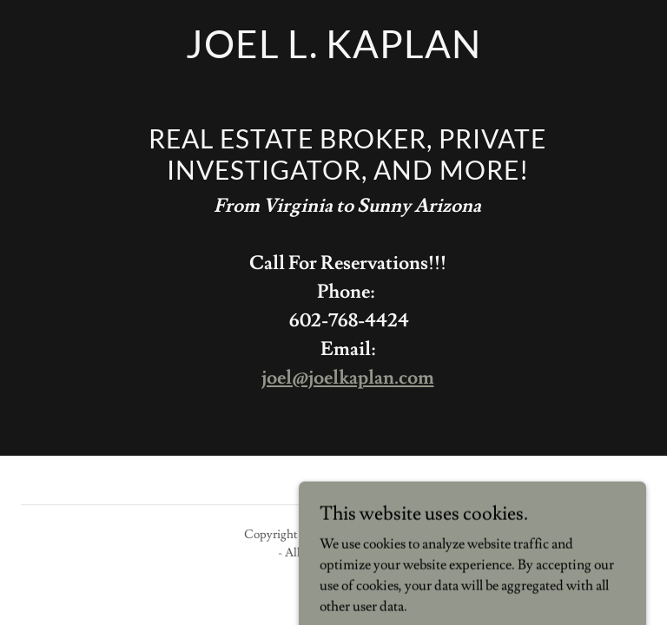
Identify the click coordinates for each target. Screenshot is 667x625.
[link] (333, 53)
